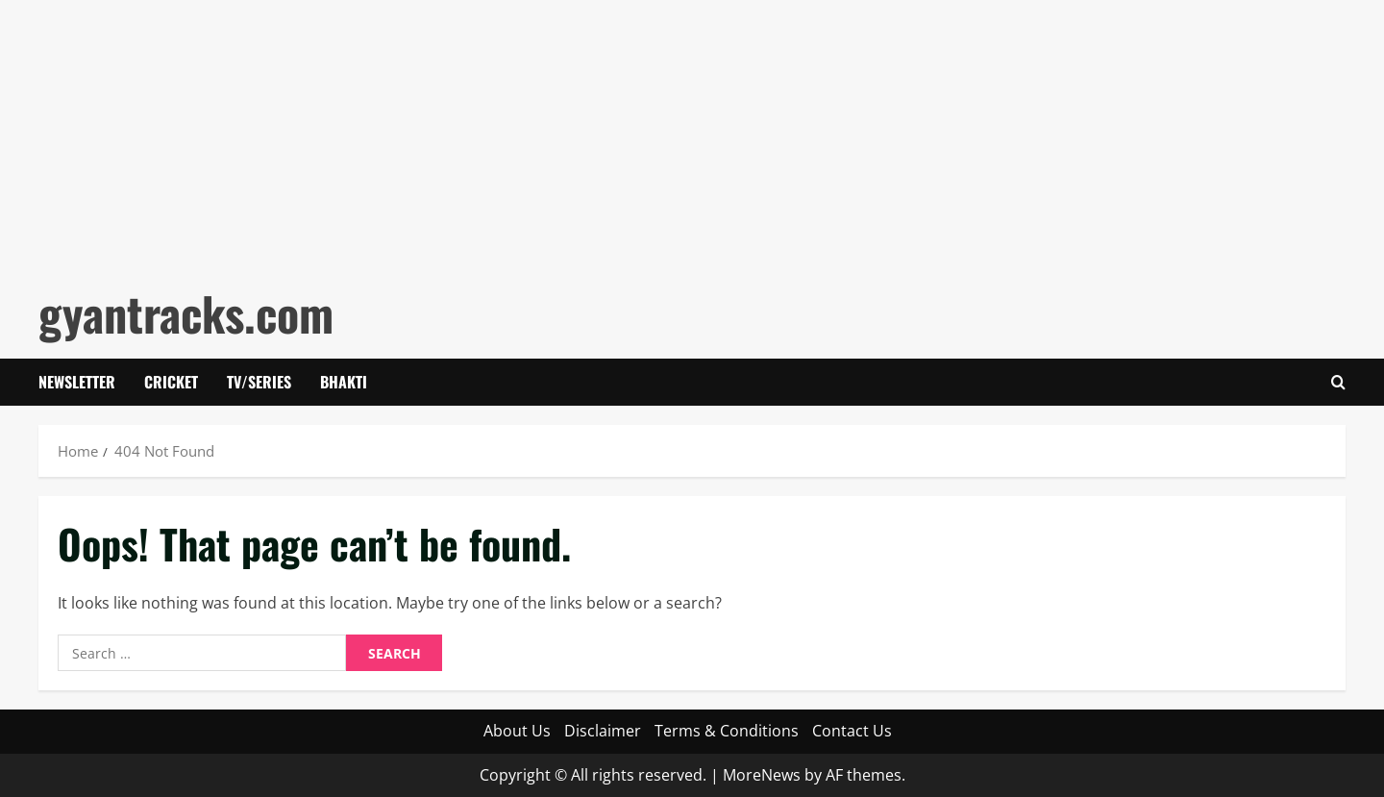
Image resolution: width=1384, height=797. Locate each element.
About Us (517, 730)
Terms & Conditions (727, 730)
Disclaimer (602, 730)
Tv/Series (259, 381)
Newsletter (76, 381)
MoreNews (762, 774)
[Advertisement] (576, 134)
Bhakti (343, 381)
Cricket (171, 381)
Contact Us (852, 730)
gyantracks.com (186, 313)
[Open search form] (1338, 382)
